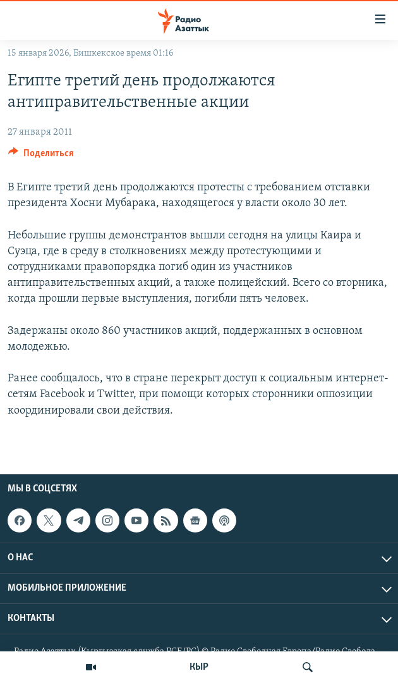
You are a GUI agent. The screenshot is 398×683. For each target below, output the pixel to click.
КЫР (199, 667)
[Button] (41, 156)
